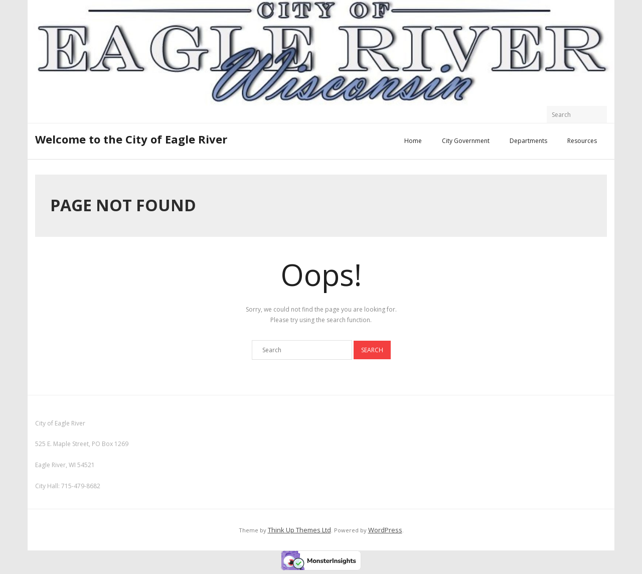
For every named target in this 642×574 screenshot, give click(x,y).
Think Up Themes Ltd (299, 529)
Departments (528, 140)
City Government (466, 140)
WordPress (385, 529)
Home (413, 140)
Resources (582, 140)
